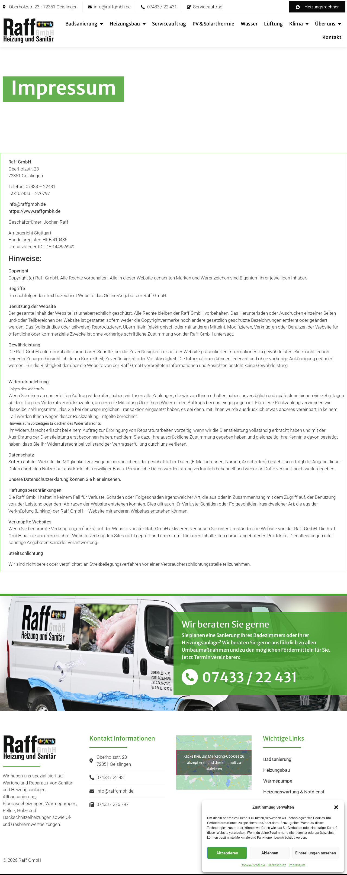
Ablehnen (269, 853)
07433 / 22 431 (249, 677)
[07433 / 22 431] (190, 677)
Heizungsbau (128, 24)
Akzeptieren (227, 853)
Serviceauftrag (169, 24)
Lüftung (273, 24)
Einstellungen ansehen (315, 853)
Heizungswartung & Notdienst (293, 791)
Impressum (297, 865)
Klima (299, 24)
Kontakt (332, 37)
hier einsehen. (107, 479)
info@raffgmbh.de (27, 204)
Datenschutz (277, 865)
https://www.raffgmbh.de (34, 211)
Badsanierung (84, 24)
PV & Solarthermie (213, 24)
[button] (336, 807)
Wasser (249, 24)
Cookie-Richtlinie (253, 865)
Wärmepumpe (277, 781)
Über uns (328, 24)
